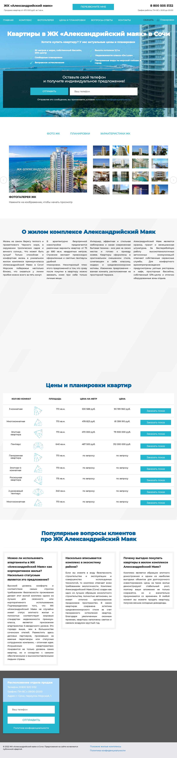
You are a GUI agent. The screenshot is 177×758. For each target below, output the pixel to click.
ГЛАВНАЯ (8, 20)
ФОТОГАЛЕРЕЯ (45, 20)
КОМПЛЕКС (25, 20)
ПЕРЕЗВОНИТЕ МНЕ (93, 6)
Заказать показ (156, 410)
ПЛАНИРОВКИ (80, 133)
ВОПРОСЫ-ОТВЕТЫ (102, 20)
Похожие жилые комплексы (105, 746)
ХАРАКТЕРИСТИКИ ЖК (115, 133)
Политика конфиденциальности (108, 750)
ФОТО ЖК (53, 133)
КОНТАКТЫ (124, 20)
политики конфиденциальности (113, 99)
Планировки (167, 20)
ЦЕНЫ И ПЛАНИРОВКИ (72, 20)
